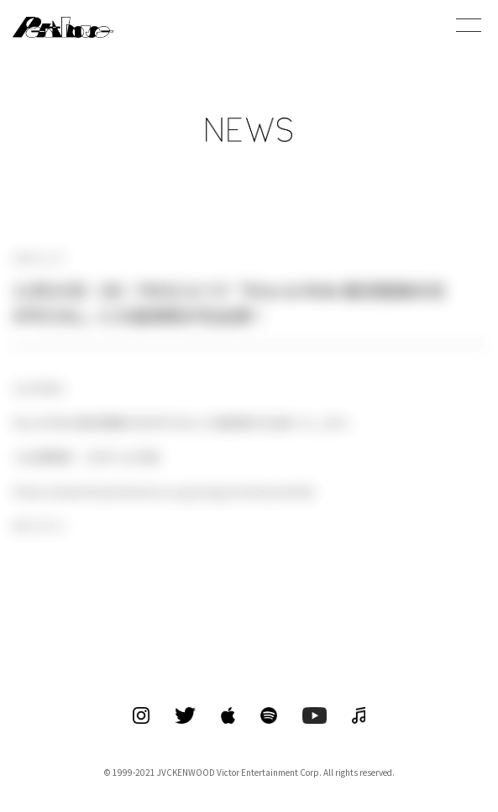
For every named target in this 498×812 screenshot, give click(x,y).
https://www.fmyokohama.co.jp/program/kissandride (163, 491)
